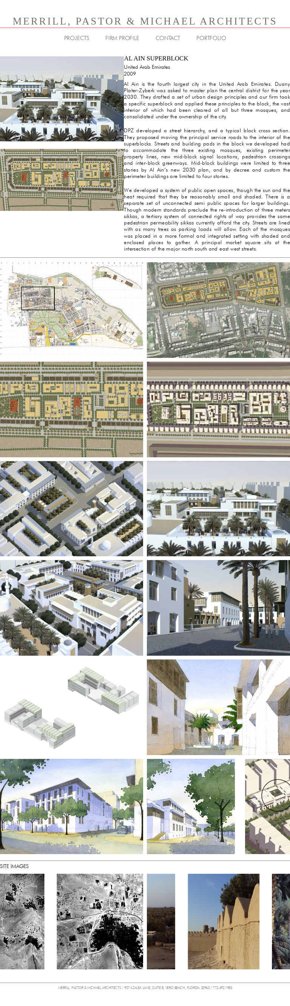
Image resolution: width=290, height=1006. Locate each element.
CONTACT (168, 38)
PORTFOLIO (211, 38)
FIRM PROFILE (122, 38)
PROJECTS (76, 38)
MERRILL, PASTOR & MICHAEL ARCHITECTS (144, 21)
